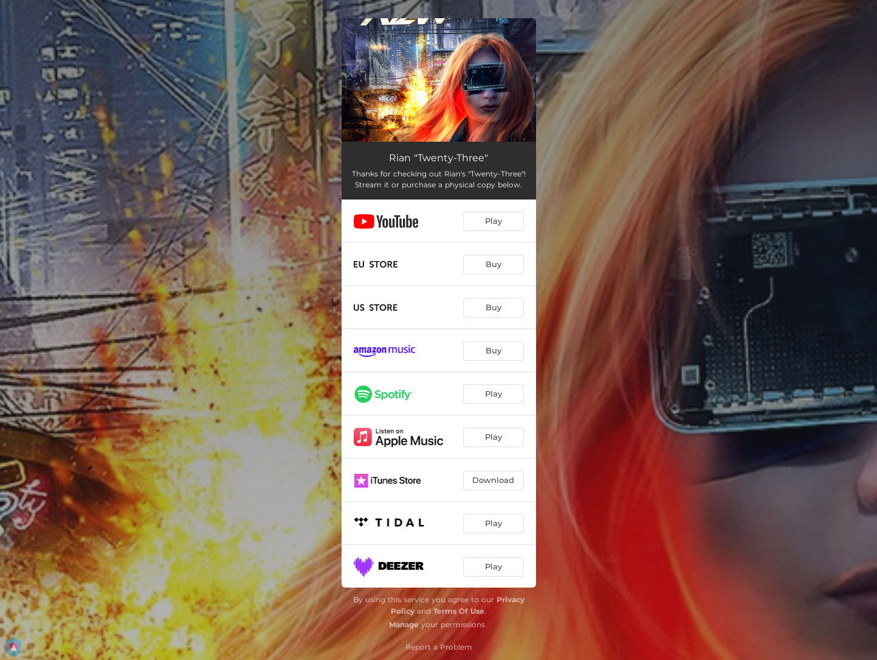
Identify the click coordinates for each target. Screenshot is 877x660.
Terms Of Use (458, 611)
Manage (404, 624)
